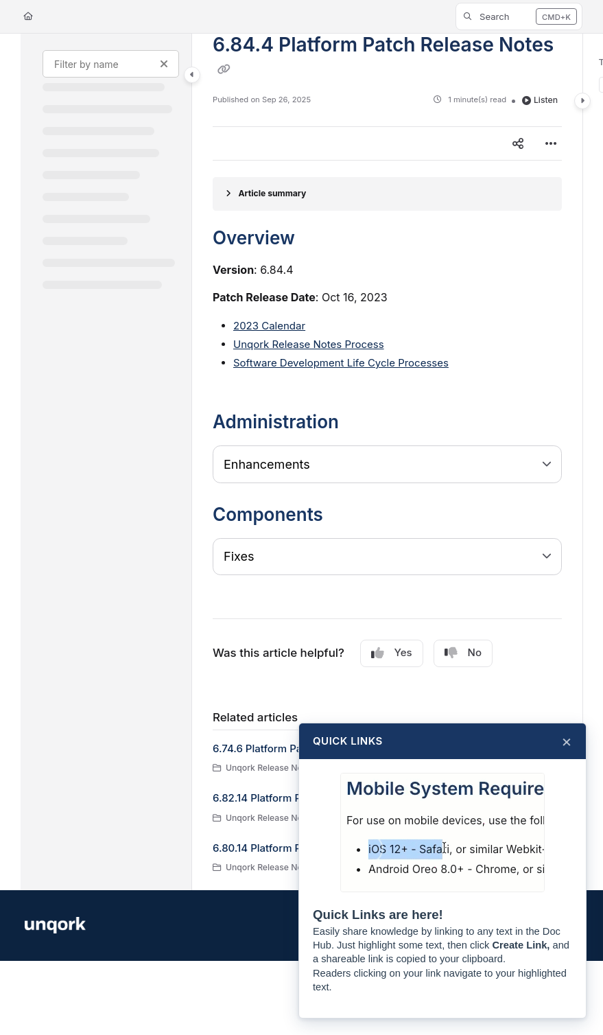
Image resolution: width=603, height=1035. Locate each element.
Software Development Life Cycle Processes (341, 362)
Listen (540, 100)
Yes (391, 653)
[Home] (28, 16)
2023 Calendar (269, 325)
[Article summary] (387, 194)
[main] (387, 462)
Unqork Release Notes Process (308, 344)
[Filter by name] (111, 64)
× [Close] (566, 741)
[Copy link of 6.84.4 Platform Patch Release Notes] (224, 69)
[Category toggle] (192, 75)
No (463, 653)
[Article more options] (551, 143)
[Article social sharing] (518, 143)
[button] (519, 16)
